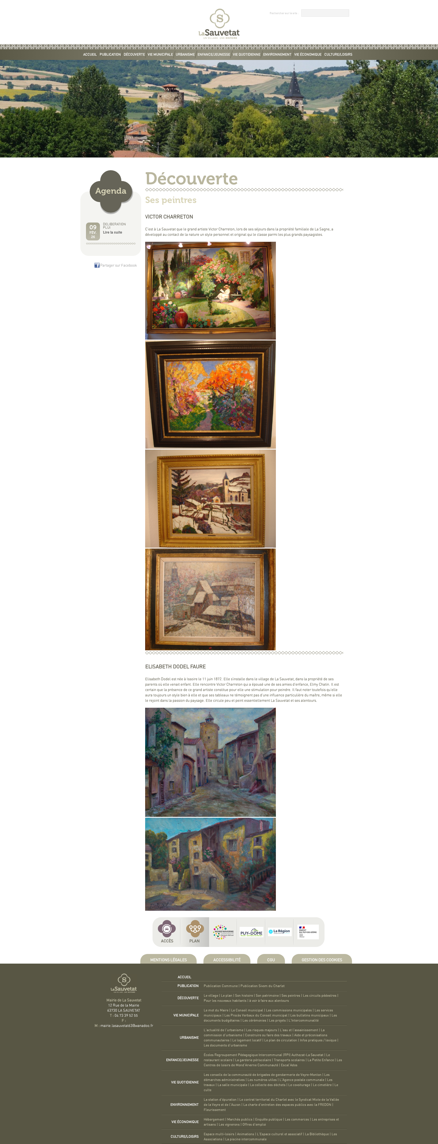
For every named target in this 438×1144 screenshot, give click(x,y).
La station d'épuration (220, 1099)
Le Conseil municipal (247, 1010)
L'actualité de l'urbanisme (223, 1030)
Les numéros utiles (262, 1080)
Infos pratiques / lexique (318, 1040)
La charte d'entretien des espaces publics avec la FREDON (287, 1104)
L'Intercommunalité (304, 1020)
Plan (194, 941)
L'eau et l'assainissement (299, 1030)
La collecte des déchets (267, 1085)
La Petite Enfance (321, 1060)
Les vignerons (229, 1124)
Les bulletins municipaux (309, 1015)
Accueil (90, 54)
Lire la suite (112, 232)
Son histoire (244, 995)
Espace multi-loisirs (219, 1134)
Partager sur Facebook (118, 265)
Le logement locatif (246, 1040)
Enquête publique (268, 1119)
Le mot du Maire (216, 1010)
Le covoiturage (299, 1085)
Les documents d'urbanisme (225, 1045)
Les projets (277, 1020)
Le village (211, 995)
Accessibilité (227, 960)
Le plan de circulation (280, 1040)
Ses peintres (291, 995)
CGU (271, 960)
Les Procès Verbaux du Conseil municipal (255, 1015)
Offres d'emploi (254, 1124)
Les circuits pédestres (319, 995)
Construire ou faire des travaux (268, 1035)
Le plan (226, 995)
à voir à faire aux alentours (269, 1000)
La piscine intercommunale (246, 1139)
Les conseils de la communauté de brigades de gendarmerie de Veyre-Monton (262, 1074)
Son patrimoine (267, 995)
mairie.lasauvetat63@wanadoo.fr (126, 1026)
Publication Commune (221, 986)
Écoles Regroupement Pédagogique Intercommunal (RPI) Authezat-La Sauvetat (263, 1055)
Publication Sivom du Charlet (263, 986)
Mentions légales (168, 960)
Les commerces (297, 1119)
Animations (245, 1134)
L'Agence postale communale (302, 1080)
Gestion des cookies (322, 960)
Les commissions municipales (289, 1010)
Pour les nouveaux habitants (225, 1000)
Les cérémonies (254, 1020)
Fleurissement (215, 1109)
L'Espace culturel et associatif (279, 1134)
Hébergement (214, 1119)
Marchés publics (239, 1119)
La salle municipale (232, 1085)
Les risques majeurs (261, 1030)
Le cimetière (322, 1085)
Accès (167, 941)
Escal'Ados (289, 1065)
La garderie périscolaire (253, 1060)
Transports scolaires (289, 1060)
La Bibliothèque (317, 1134)
